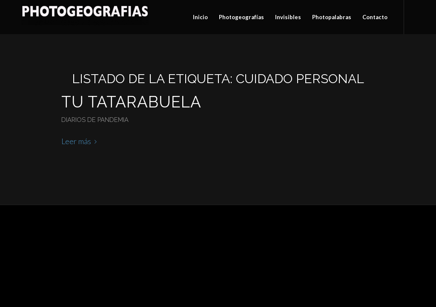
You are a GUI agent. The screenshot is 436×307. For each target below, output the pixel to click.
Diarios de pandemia (95, 119)
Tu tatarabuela (131, 102)
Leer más (80, 141)
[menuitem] (200, 17)
